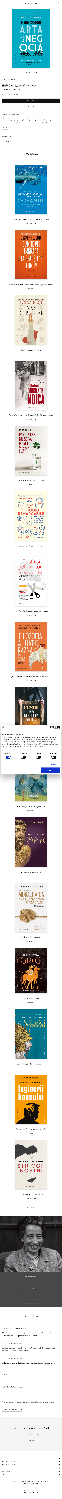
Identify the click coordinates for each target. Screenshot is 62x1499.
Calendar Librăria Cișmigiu (12, 1387)
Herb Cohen (9, 85)
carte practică (7, 94)
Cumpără (31, 101)
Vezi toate (31, 1207)
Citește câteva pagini (31, 72)
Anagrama (38, 1483)
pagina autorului (31, 1302)
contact (31, 1440)
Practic (16, 94)
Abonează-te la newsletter (12, 1409)
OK (50, 770)
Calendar (5, 1375)
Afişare (53, 764)
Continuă (5, 127)
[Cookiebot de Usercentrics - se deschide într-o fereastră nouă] (51, 727)
